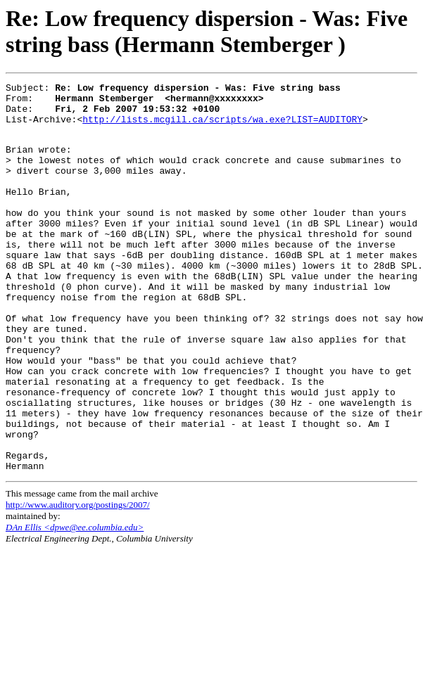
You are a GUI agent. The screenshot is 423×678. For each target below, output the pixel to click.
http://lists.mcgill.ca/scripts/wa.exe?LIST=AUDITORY (222, 127)
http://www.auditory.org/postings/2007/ (78, 580)
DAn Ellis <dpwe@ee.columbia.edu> (75, 603)
